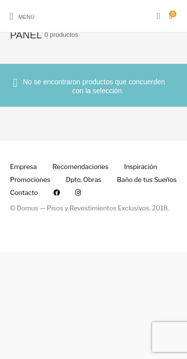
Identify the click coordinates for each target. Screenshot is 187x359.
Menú (26, 17)
